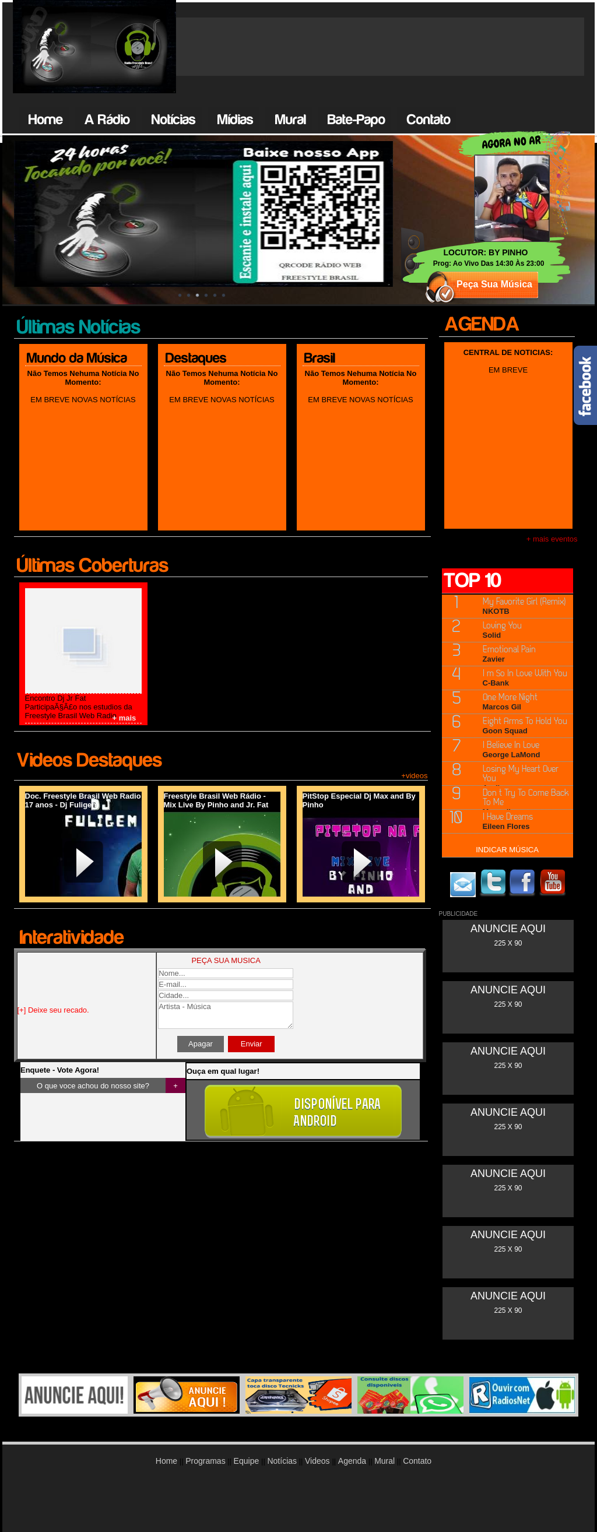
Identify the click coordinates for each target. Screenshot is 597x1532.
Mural (290, 119)
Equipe (247, 1461)
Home (46, 119)
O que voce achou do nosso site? (93, 1085)
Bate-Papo (356, 119)
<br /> (508, 946)
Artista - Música (225, 1015)
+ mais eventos (552, 539)
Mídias (235, 119)
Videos (318, 1461)
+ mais (124, 718)
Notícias (174, 119)
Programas (205, 1461)
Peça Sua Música (494, 284)
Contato (429, 119)
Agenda (352, 1461)
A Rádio (107, 119)
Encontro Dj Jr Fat (55, 698)
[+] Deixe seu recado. (53, 1010)
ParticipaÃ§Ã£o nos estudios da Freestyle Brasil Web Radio (78, 711)
